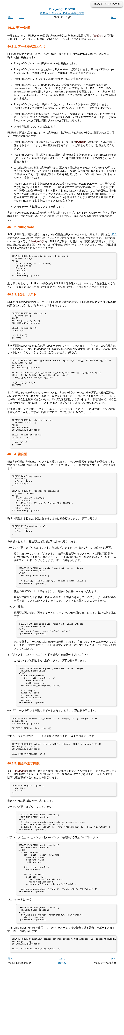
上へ (21, 17)
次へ (113, 17)
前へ (10, 17)
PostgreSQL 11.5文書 (62, 9)
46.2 (114, 234)
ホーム (62, 1031)
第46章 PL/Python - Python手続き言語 (62, 13)
